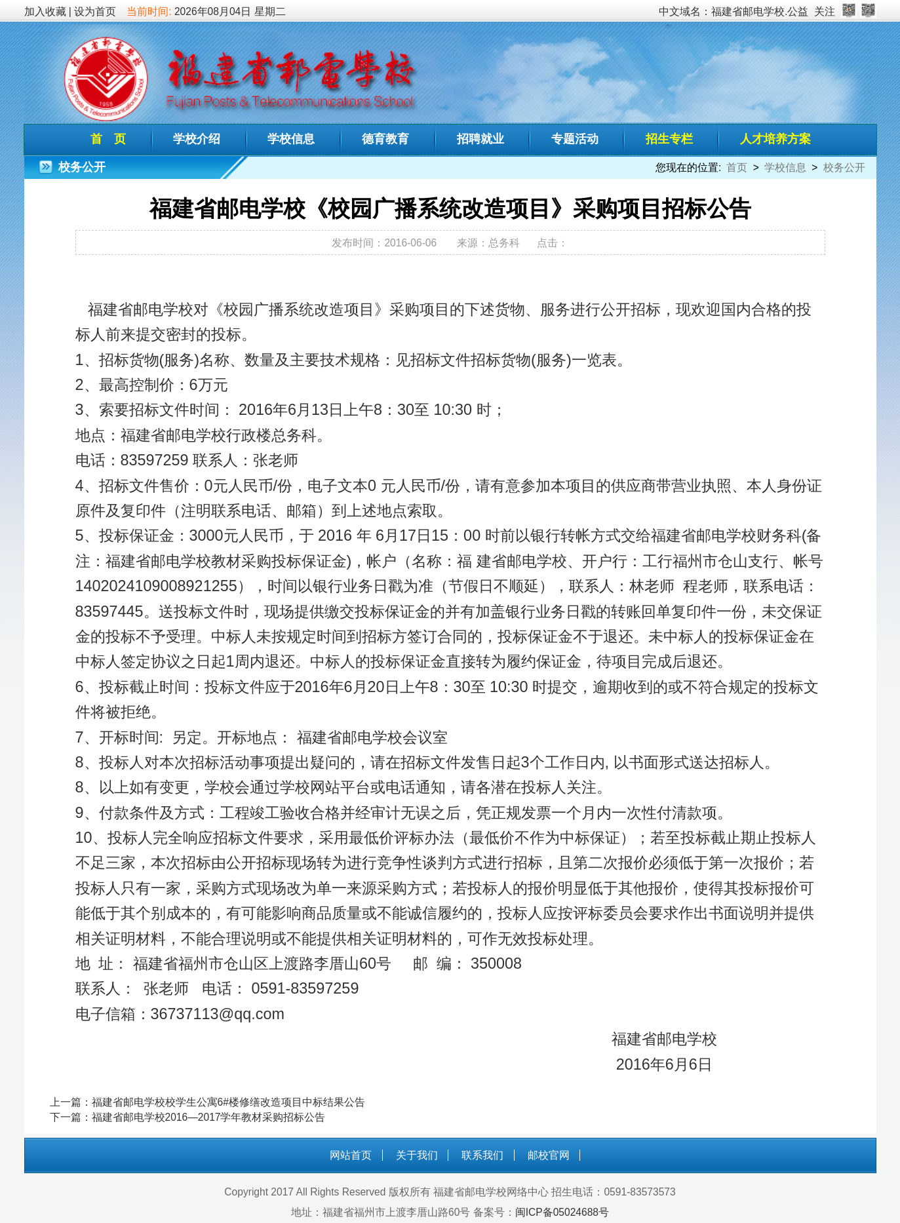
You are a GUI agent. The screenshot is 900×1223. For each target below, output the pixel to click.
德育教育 (385, 139)
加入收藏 (45, 11)
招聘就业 (480, 139)
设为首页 (95, 11)
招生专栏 (669, 139)
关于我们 (417, 1155)
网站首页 (351, 1155)
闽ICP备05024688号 (562, 1212)
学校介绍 (196, 139)
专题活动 (574, 139)
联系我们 (482, 1155)
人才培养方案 (775, 139)
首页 (736, 167)
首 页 (108, 139)
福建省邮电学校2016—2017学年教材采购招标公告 (209, 1117)
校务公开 (844, 167)
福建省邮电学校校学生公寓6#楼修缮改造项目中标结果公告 (228, 1102)
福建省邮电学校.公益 (759, 11)
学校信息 (291, 139)
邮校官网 (549, 1155)
